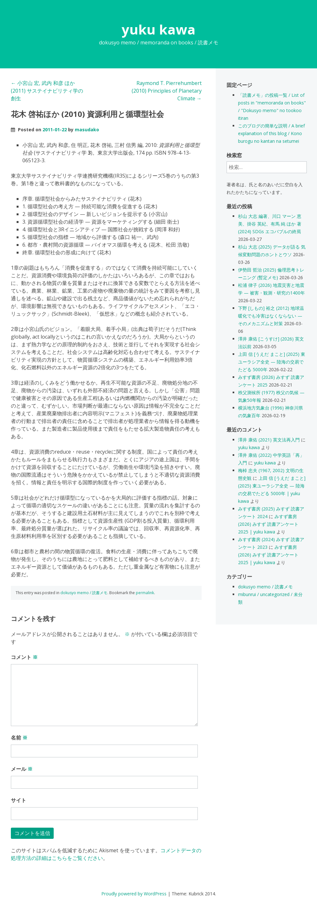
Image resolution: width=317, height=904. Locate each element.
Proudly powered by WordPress (133, 894)
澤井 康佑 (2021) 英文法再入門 (269, 440)
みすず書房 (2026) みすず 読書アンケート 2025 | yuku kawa (268, 524)
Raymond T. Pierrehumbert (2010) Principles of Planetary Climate (167, 91)
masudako (87, 129)
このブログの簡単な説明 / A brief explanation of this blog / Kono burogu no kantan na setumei (271, 133)
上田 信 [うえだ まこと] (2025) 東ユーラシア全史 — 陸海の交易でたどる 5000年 (271, 361)
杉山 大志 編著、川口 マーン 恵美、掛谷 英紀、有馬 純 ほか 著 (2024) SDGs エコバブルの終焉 (269, 223)
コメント (24, 657)
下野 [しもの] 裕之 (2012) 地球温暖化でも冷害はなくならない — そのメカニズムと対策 (271, 315)
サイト (18, 800)
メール (22, 768)
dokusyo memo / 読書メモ (83, 592)
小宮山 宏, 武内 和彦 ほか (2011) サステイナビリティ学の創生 (47, 91)
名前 (19, 737)
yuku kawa (159, 29)
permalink (145, 592)
